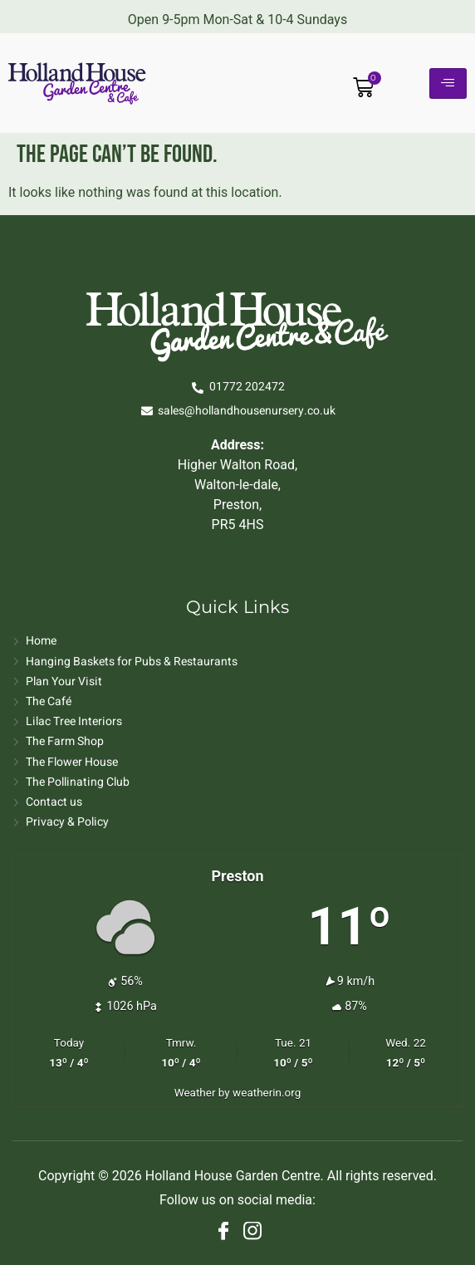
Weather (195, 1092)
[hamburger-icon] (448, 83)
